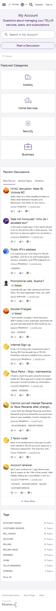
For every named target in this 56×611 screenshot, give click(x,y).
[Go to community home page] (13, 5)
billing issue (10, 549)
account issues (12, 523)
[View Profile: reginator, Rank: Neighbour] (6, 221)
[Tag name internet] (16, 268)
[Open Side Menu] (4, 4)
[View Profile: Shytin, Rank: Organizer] (6, 440)
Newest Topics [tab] (25, 180)
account (8, 539)
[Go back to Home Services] (28, 108)
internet (8, 555)
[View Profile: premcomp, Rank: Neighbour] (6, 347)
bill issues (9, 533)
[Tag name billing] (43, 484)
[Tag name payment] (21, 332)
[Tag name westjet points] (36, 425)
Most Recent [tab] (9, 180)
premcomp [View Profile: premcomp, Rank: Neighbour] (16, 359)
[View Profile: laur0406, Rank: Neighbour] (6, 373)
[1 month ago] (33, 206)
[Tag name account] (16, 484)
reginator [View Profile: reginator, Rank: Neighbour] (15, 237)
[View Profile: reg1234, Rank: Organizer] (6, 467)
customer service (13, 528)
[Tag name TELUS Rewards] (19, 425)
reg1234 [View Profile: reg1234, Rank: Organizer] (15, 479)
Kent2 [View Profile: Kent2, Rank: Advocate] (13, 296)
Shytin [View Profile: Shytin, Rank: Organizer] (13, 452)
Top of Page (29, 595)
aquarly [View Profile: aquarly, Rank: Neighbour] (14, 327)
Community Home (10, 595)
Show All (7, 577)
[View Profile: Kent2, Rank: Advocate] (6, 283)
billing (7, 544)
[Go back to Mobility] (28, 85)
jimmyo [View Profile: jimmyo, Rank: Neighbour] (14, 263)
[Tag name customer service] (20, 488)
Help (41, 595)
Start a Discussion (28, 45)
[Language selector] (23, 5)
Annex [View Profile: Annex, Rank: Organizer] (14, 206)
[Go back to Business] (28, 154)
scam (6, 560)
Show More (28, 501)
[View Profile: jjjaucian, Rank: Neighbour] (6, 405)
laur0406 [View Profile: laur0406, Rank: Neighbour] (15, 386)
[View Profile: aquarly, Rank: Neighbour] (6, 311)
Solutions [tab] (39, 180)
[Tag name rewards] (24, 390)
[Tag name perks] (14, 390)
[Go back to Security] (28, 131)
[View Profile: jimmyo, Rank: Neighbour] (6, 251)
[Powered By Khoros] (28, 603)
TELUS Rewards (12, 565)
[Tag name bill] (13, 332)
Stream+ (8, 571)
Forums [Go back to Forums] (6, 56)
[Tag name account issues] (29, 484)
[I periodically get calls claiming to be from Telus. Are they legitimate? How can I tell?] (32, 291)
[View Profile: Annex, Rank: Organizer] (6, 191)
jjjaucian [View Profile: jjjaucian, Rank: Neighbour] (14, 421)
